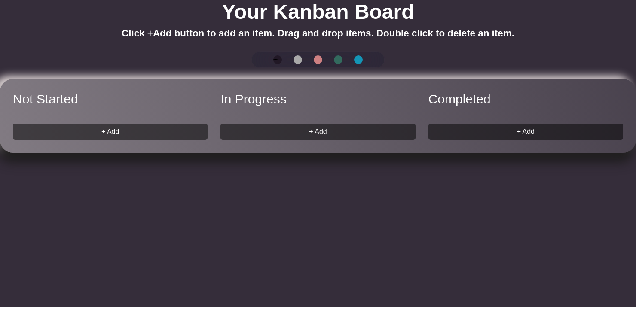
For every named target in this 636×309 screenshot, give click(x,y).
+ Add (110, 131)
